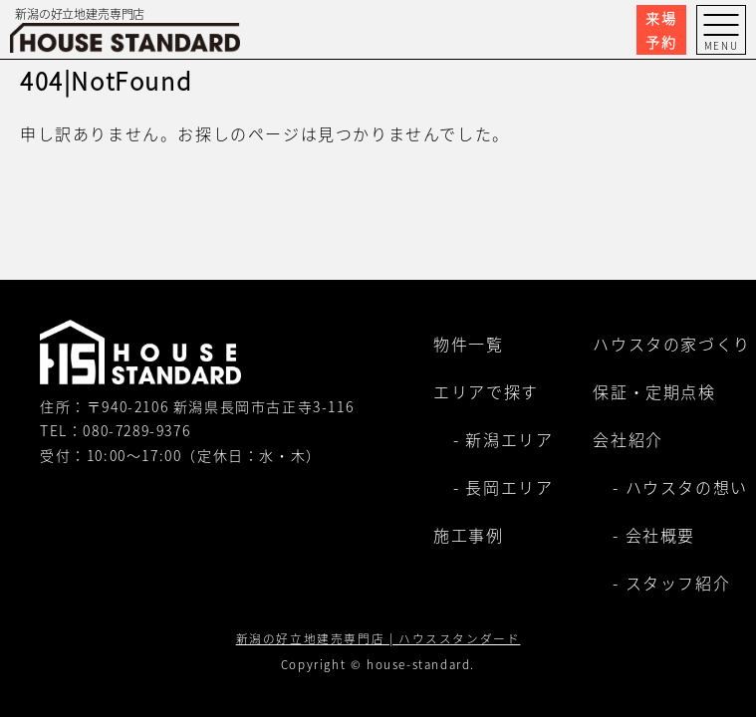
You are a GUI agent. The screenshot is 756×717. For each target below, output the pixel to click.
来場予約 (660, 30)
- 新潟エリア (503, 439)
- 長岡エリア (503, 487)
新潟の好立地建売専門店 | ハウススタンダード (378, 637)
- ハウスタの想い (680, 487)
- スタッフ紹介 (671, 583)
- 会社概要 (654, 535)
